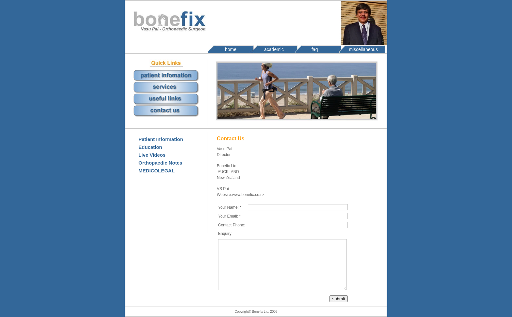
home (230, 49)
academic (274, 49)
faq (315, 49)
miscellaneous (363, 49)
